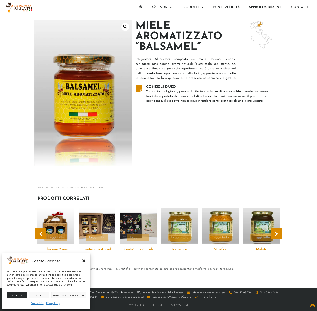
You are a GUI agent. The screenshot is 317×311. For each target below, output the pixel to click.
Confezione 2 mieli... (55, 249)
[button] (83, 261)
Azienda (162, 7)
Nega (39, 295)
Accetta (16, 295)
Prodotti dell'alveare (57, 187)
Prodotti (192, 7)
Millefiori (220, 249)
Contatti (299, 7)
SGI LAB (184, 305)
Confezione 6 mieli (138, 249)
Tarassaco (179, 249)
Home (40, 187)
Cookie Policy (37, 303)
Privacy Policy (53, 303)
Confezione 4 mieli (97, 249)
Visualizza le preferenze (69, 295)
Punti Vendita (226, 7)
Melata (261, 249)
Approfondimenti (265, 7)
